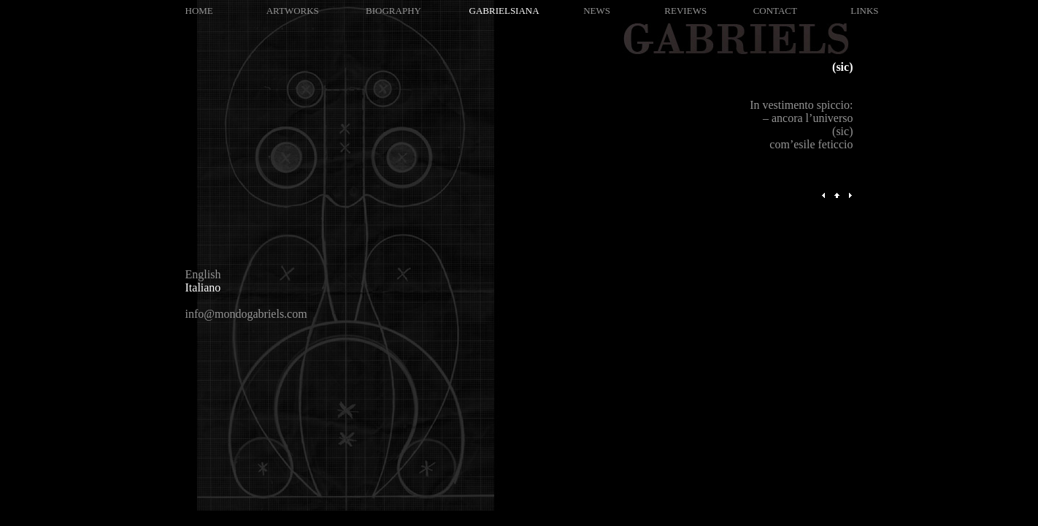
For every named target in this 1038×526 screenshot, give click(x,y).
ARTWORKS (292, 10)
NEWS (596, 10)
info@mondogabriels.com (246, 314)
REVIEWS (685, 10)
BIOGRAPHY (393, 10)
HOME (199, 10)
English (203, 274)
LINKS (864, 10)
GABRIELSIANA (504, 10)
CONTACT (775, 10)
